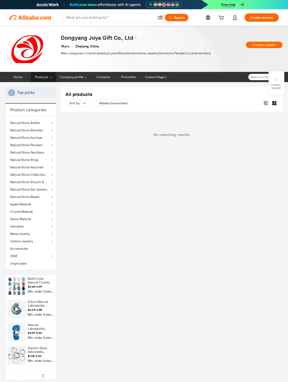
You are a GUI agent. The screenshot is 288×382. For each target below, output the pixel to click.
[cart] (222, 18)
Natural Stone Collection (27, 174)
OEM (13, 256)
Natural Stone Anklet (25, 123)
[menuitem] (31, 248)
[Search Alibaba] (110, 17)
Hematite (17, 226)
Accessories (19, 248)
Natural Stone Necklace (27, 152)
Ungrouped (18, 263)
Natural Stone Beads (25, 197)
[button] (160, 17)
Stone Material (20, 219)
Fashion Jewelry (21, 241)
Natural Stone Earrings (26, 137)
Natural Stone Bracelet (26, 130)
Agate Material (20, 204)
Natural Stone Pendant (26, 145)
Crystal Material (21, 211)
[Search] (176, 17)
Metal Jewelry (20, 234)
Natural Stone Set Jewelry (28, 189)
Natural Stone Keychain (27, 167)
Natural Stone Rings (24, 160)
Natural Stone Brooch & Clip (30, 182)
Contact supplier (264, 45)
